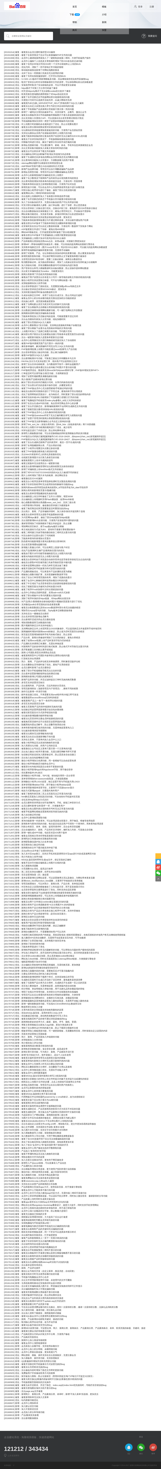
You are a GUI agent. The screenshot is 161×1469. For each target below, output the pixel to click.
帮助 (101, 7)
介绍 (91, 7)
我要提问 (152, 36)
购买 (120, 7)
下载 (77, 7)
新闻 (110, 7)
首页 (54, 7)
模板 (64, 7)
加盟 (130, 7)
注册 (152, 7)
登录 (138, 7)
